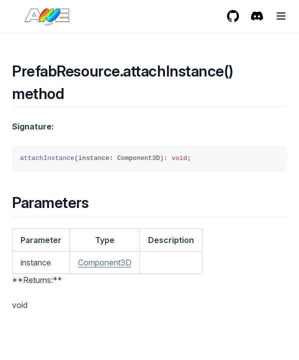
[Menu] (281, 16)
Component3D (105, 263)
